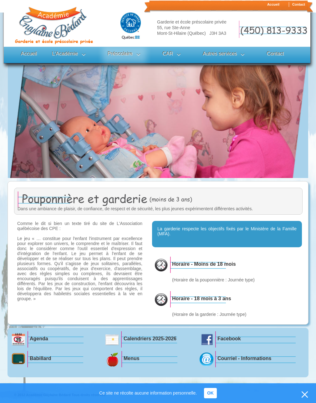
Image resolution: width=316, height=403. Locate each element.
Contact (298, 4)
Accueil (273, 4)
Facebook (229, 338)
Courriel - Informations (244, 358)
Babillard (40, 358)
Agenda (39, 338)
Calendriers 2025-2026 (150, 338)
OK (210, 392)
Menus (132, 358)
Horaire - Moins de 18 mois (204, 264)
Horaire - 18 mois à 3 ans (201, 298)
